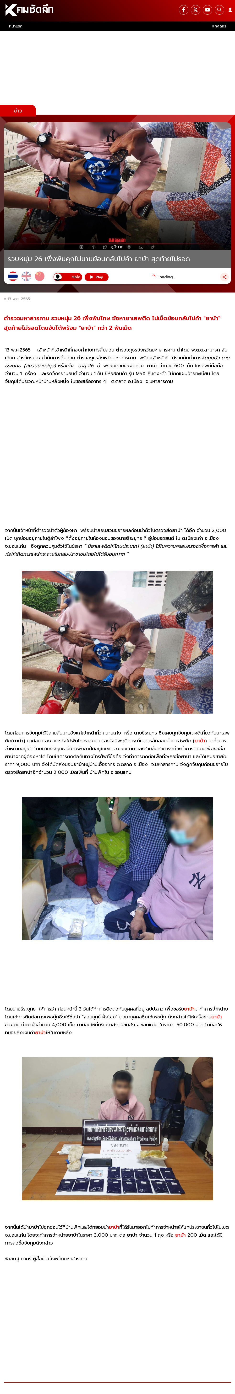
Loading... (166, 277)
